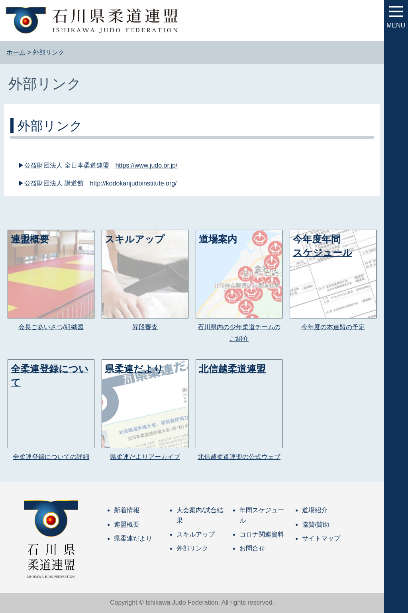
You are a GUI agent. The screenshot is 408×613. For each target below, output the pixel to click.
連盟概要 (126, 524)
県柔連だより (133, 538)
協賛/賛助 (315, 524)
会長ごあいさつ (40, 327)
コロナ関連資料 (261, 534)
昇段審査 (145, 327)
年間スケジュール (261, 515)
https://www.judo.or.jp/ (147, 165)
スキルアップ (196, 534)
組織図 (74, 327)
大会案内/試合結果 (200, 515)
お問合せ (252, 548)
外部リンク (192, 548)
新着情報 (126, 510)
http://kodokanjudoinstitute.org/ (133, 183)
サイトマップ (321, 538)
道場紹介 (315, 510)
